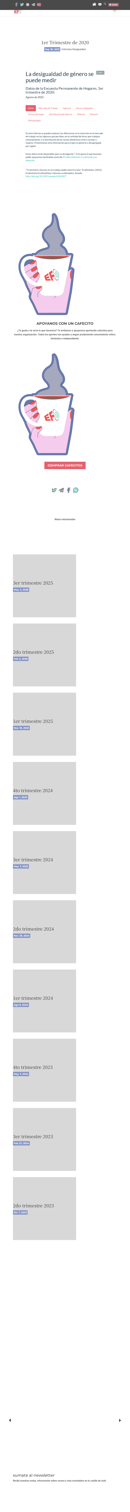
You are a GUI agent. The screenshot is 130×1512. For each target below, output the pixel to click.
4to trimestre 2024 (33, 790)
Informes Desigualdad (74, 49)
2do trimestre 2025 (33, 651)
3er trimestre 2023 (33, 1136)
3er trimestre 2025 (33, 582)
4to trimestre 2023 (33, 1067)
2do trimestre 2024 (33, 928)
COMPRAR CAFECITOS (65, 465)
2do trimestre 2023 (33, 1205)
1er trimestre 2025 (33, 721)
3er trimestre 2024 (33, 859)
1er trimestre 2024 (33, 998)
